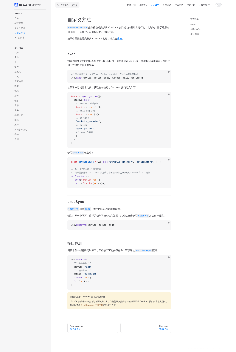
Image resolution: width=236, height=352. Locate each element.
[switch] (219, 4)
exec (193, 24)
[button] (30, 13)
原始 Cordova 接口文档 (92, 305)
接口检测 (194, 33)
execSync (195, 29)
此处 (119, 38)
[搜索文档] (67, 5)
